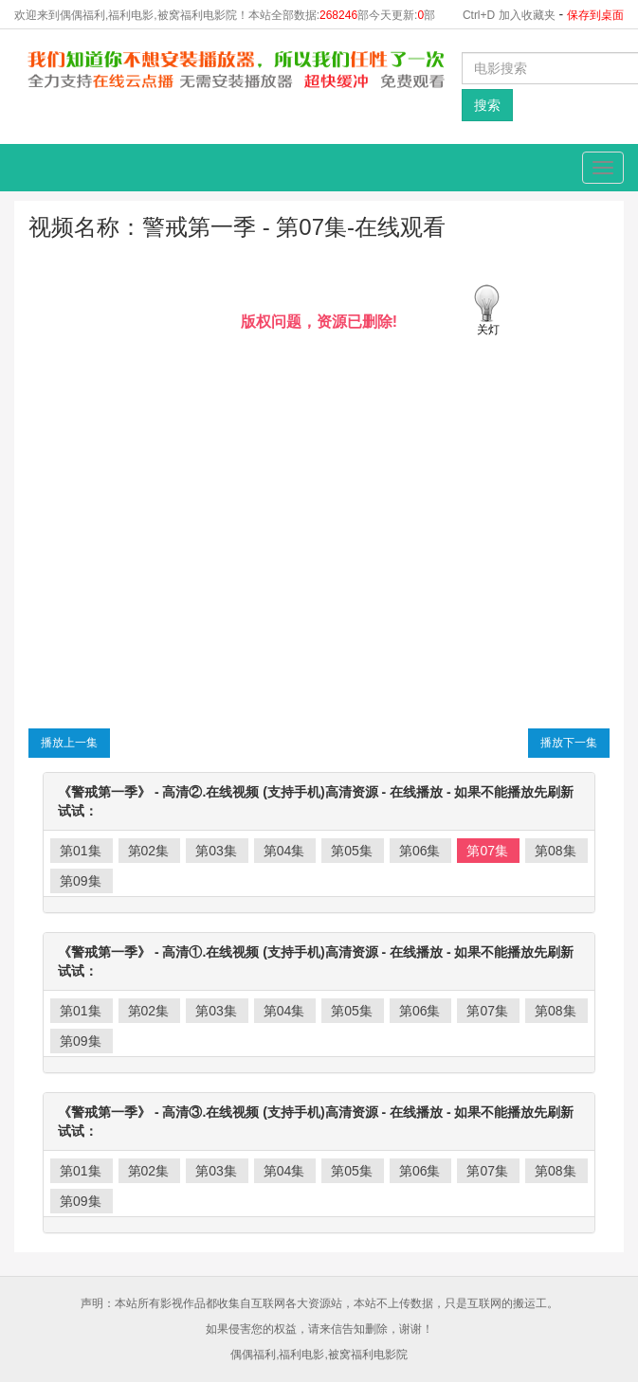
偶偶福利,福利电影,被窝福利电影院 (319, 1354)
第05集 (352, 850)
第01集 (80, 850)
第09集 (80, 880)
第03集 (216, 850)
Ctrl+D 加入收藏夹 (509, 15)
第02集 (149, 850)
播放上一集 (69, 742)
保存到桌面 (595, 15)
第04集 (284, 850)
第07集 (487, 850)
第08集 (555, 850)
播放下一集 (568, 742)
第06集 (420, 850)
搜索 (487, 105)
